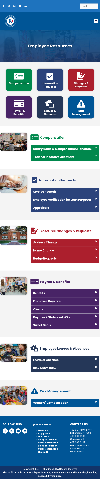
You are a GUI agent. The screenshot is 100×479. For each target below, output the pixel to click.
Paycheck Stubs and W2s (51, 317)
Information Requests (50, 85)
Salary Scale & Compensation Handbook (62, 149)
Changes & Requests (81, 84)
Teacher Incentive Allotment (53, 157)
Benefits (39, 293)
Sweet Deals (42, 325)
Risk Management (81, 112)
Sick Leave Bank (44, 368)
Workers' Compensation (50, 403)
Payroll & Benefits (19, 112)
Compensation (19, 83)
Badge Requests (45, 259)
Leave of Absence (46, 360)
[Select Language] (89, 6)
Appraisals (41, 208)
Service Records (45, 192)
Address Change (45, 242)
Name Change (43, 250)
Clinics (38, 309)
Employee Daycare (47, 301)
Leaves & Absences (50, 112)
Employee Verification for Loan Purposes (62, 200)
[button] (96, 21)
